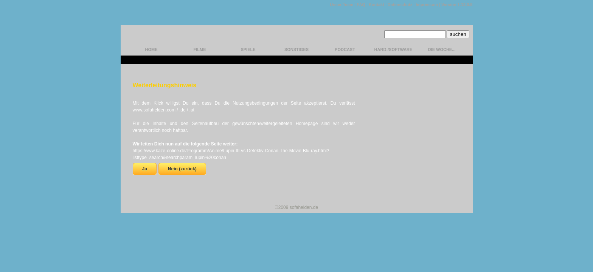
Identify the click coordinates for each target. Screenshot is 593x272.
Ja (144, 169)
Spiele (248, 49)
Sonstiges (296, 49)
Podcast (345, 49)
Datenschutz (400, 4)
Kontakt (376, 4)
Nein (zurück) (182, 169)
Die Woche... (442, 49)
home (151, 49)
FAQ (361, 4)
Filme (200, 49)
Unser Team (341, 4)
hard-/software (393, 49)
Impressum (427, 4)
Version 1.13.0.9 (457, 4)
